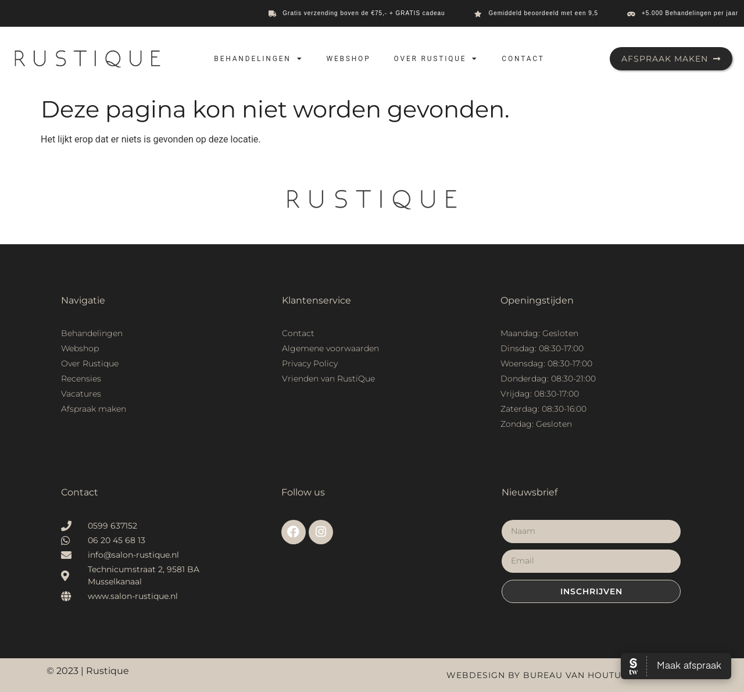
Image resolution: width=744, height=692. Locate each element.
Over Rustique (436, 59)
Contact (523, 59)
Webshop (348, 59)
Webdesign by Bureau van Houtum (537, 675)
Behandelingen (258, 59)
